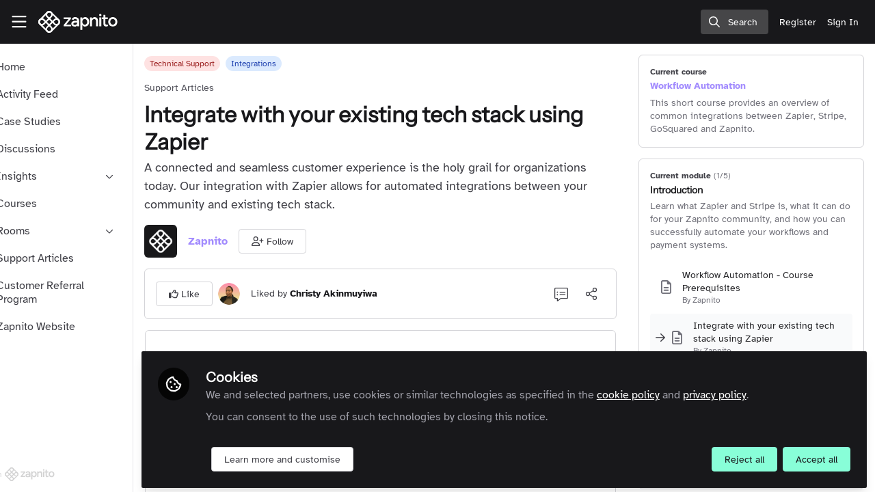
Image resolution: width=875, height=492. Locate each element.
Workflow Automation (712, 86)
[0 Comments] (575, 294)
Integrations (295, 63)
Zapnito (249, 241)
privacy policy (756, 391)
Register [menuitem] (797, 22)
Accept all (816, 455)
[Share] (605, 294)
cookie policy (669, 391)
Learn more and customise (324, 455)
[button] (314, 241)
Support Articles (221, 88)
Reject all (744, 455)
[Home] (78, 21)
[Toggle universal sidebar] (19, 22)
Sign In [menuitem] (843, 22)
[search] (734, 22)
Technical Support (223, 63)
